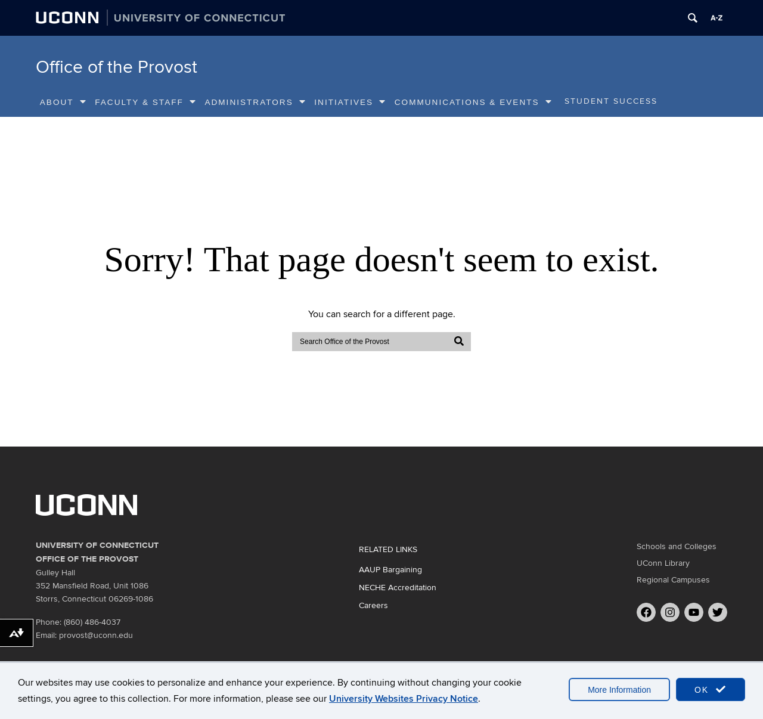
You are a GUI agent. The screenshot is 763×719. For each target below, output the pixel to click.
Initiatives (350, 102)
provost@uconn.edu (96, 635)
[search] (370, 342)
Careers (373, 605)
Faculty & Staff (146, 102)
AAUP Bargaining (390, 570)
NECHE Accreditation (397, 587)
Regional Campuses (673, 580)
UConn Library (663, 563)
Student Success (611, 101)
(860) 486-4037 (92, 622)
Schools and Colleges (677, 546)
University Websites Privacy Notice (403, 699)
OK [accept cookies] (710, 689)
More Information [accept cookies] (619, 690)
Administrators (255, 102)
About (63, 102)
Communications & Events (474, 102)
